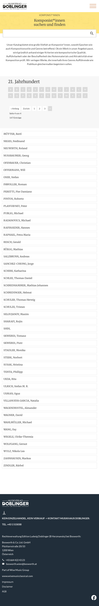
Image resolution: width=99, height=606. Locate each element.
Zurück (26, 108)
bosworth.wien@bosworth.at (21, 563)
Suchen (92, 33)
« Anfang (15, 108)
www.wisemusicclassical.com (17, 576)
